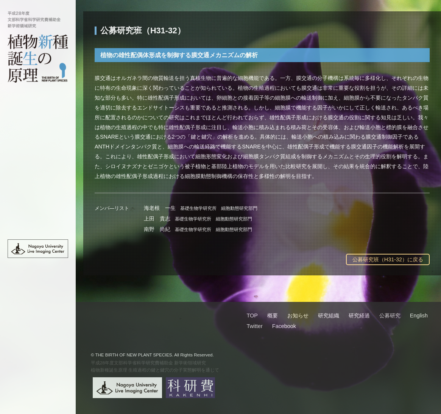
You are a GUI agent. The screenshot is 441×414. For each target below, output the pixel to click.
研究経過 (38, 174)
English (38, 222)
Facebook (284, 326)
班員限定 (38, 206)
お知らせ (38, 141)
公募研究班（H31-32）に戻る (387, 259)
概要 (38, 125)
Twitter (254, 326)
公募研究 (38, 190)
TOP (38, 108)
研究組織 (38, 157)
